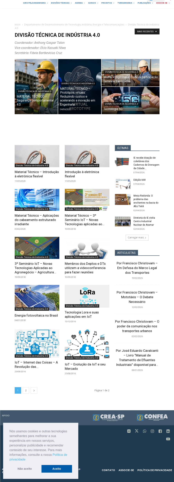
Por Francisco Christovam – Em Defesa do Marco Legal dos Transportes (137, 268)
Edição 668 (139, 180)
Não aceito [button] (25, 468)
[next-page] (34, 390)
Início (18, 24)
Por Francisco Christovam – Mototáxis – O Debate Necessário (137, 297)
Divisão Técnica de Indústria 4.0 (34, 91)
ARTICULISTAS (126, 252)
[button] (26, 459)
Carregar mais (137, 237)
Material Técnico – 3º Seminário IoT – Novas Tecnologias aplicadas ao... (85, 220)
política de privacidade (154, 470)
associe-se (126, 470)
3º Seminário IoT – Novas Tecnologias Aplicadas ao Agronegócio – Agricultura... (35, 268)
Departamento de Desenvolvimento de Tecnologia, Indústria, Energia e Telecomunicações (74, 24)
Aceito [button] (56, 468)
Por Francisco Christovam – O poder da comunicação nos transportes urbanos (137, 326)
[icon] (129, 431)
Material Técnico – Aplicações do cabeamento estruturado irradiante (37, 220)
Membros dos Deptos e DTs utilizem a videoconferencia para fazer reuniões (85, 268)
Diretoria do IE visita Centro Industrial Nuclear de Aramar (144, 221)
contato (108, 470)
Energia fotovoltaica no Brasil (36, 315)
